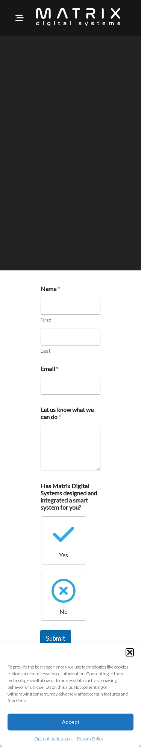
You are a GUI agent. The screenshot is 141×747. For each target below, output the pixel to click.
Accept (70, 722)
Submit (55, 638)
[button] (129, 652)
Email (50, 368)
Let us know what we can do (67, 413)
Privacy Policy (90, 738)
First (46, 320)
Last (46, 350)
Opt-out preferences (53, 738)
